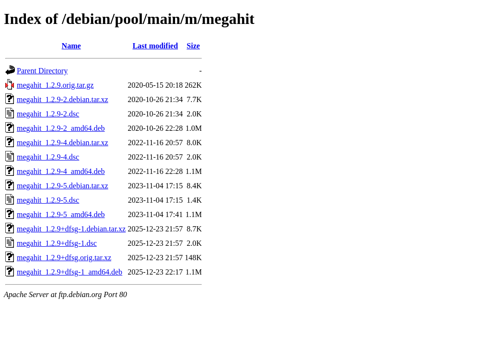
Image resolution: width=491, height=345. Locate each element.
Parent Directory (42, 71)
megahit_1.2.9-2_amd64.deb (61, 128)
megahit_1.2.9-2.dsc (48, 114)
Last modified (155, 46)
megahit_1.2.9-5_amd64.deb (61, 214)
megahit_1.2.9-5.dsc (48, 200)
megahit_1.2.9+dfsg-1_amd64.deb (69, 272)
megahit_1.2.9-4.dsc (48, 157)
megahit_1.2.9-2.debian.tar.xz (62, 99)
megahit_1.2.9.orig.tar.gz (55, 85)
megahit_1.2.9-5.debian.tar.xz (62, 186)
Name (71, 46)
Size (193, 46)
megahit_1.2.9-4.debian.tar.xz (62, 142)
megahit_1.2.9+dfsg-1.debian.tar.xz (71, 229)
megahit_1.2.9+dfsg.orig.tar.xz (64, 257)
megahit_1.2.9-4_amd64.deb (61, 171)
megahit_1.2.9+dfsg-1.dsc (57, 243)
